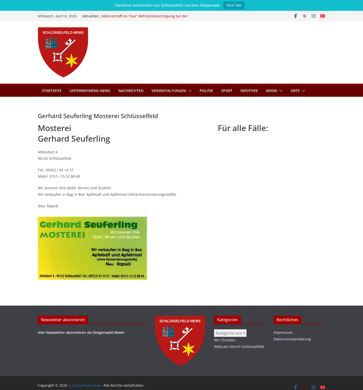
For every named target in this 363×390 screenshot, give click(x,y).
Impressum (283, 332)
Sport (226, 90)
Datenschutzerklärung (292, 339)
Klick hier (234, 5)
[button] (189, 90)
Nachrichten (130, 90)
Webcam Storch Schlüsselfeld (239, 346)
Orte (295, 90)
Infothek (249, 90)
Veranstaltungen (169, 90)
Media (271, 90)
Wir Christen (224, 340)
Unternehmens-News (90, 90)
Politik (206, 90)
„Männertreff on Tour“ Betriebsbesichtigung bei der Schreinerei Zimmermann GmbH (144, 18)
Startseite (52, 90)
